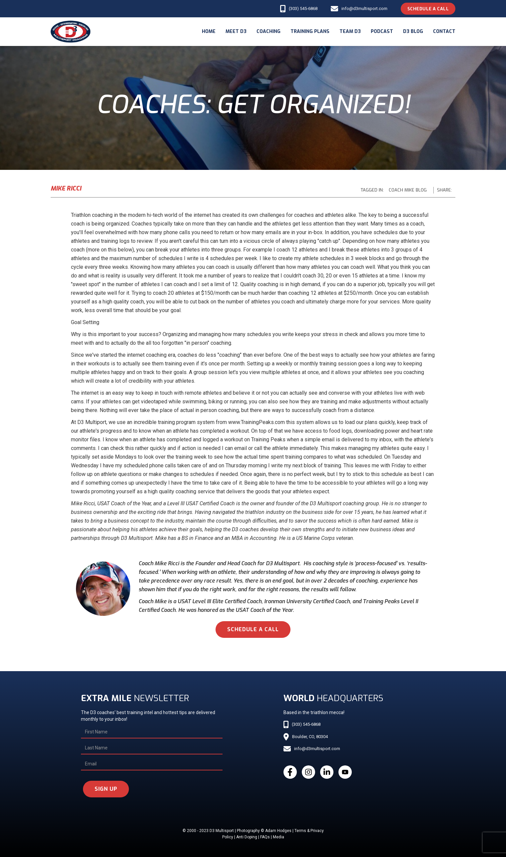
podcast (382, 31)
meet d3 (236, 31)
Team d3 (350, 31)
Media (278, 837)
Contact (444, 31)
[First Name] (152, 732)
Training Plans (309, 31)
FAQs (265, 837)
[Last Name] (152, 748)
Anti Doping (246, 837)
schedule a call (253, 629)
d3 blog (413, 31)
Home (209, 31)
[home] (71, 31)
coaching (268, 31)
